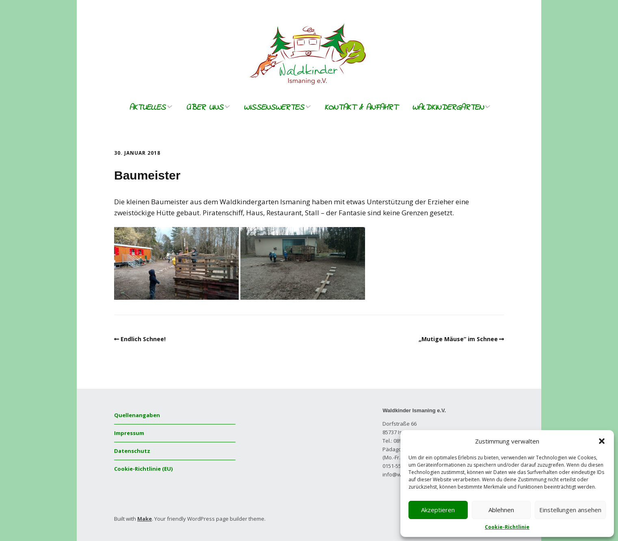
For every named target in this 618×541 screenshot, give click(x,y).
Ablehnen (501, 510)
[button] (602, 441)
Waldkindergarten (448, 108)
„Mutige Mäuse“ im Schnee (458, 339)
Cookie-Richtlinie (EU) (143, 468)
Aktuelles (147, 108)
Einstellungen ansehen (570, 510)
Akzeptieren (438, 510)
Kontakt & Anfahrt (361, 108)
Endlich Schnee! (143, 339)
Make (144, 518)
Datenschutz (132, 450)
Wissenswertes (274, 108)
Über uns (204, 108)
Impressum (129, 433)
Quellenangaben (137, 415)
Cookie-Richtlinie (507, 527)
